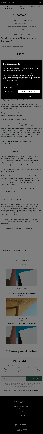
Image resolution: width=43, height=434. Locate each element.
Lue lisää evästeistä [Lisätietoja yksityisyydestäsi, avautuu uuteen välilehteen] (8, 87)
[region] (21, 79)
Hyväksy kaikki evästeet (28, 91)
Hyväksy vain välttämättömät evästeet (28, 96)
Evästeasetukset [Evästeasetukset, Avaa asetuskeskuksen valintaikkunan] (8, 91)
